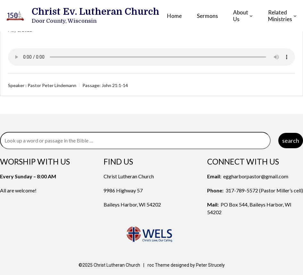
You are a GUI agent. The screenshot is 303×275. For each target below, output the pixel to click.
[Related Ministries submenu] (295, 15)
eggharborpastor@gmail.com (255, 176)
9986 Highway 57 (123, 190)
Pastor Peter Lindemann (52, 85)
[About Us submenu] (251, 15)
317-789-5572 (241, 190)
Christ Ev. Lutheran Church (95, 11)
